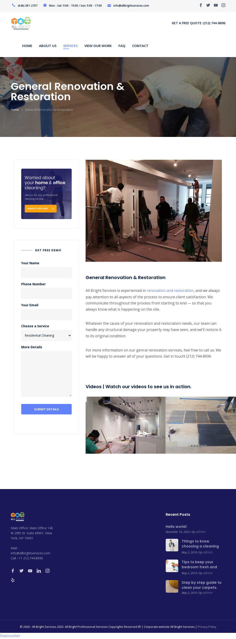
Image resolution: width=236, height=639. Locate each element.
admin (201, 531)
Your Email (29, 305)
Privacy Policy (207, 627)
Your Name (30, 263)
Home (15, 109)
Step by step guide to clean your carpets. (201, 585)
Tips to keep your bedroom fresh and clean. (199, 567)
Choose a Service (35, 326)
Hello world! (176, 526)
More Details (31, 347)
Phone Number (33, 284)
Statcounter (10, 635)
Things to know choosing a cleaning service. (200, 546)
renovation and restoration (170, 290)
